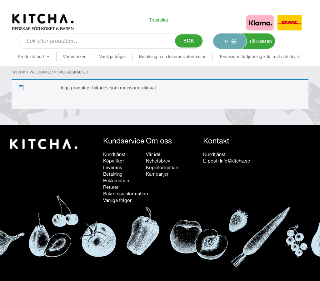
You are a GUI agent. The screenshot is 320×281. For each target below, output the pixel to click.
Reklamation (116, 180)
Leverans (112, 167)
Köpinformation (162, 167)
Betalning (112, 174)
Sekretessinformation (125, 193)
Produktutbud (34, 56)
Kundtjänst (114, 154)
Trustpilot (158, 20)
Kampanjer (157, 174)
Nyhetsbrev (158, 160)
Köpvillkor (113, 160)
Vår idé (153, 154)
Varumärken (74, 56)
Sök (188, 40)
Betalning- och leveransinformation (173, 56)
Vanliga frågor (112, 56)
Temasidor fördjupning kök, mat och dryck (259, 56)
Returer (110, 187)
